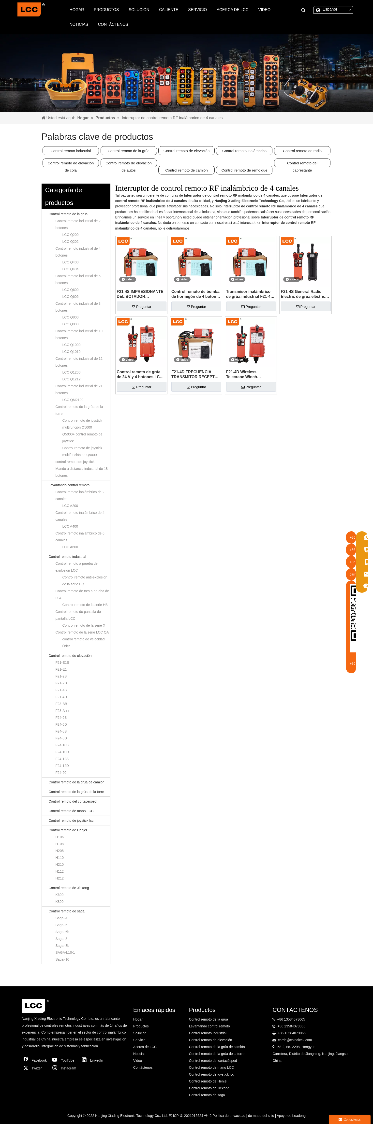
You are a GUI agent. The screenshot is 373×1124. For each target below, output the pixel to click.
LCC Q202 (70, 242)
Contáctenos (143, 1067)
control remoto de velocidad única (83, 642)
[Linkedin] (93, 1060)
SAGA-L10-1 (65, 952)
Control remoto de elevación (187, 151)
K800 (60, 902)
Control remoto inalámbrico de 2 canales (80, 495)
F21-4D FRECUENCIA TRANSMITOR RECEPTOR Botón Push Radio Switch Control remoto (195, 374)
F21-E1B (62, 662)
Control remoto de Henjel (68, 830)
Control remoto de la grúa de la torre (79, 410)
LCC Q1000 (71, 345)
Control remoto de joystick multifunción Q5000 (82, 423)
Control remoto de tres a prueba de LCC (82, 594)
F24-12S (62, 759)
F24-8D (61, 738)
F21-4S (61, 690)
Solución (140, 1033)
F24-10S (62, 745)
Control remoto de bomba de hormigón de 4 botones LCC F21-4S (196, 294)
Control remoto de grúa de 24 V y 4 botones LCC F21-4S (140, 374)
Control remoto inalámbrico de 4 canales (80, 516)
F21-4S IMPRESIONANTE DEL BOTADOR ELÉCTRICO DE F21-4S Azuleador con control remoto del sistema (140, 294)
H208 (60, 851)
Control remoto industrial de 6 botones (78, 279)
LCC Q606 (70, 297)
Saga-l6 (61, 925)
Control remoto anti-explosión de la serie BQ (84, 580)
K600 (60, 895)
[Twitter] (35, 1068)
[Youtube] (64, 1060)
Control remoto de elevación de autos (128, 164)
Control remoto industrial (71, 151)
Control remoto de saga (67, 911)
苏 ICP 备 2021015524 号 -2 (191, 1116)
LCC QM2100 (73, 400)
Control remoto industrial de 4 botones (78, 251)
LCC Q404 (70, 269)
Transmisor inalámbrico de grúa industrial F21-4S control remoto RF (249, 294)
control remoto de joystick (75, 462)
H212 (60, 878)
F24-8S (61, 731)
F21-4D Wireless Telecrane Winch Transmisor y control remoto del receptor (245, 374)
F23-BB (61, 704)
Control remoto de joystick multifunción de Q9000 (82, 451)
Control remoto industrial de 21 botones (79, 389)
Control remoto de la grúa (128, 151)
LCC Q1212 (71, 379)
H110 (60, 858)
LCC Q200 (70, 235)
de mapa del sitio (261, 1116)
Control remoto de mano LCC (71, 811)
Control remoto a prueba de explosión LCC (77, 567)
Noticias (139, 1054)
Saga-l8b (62, 946)
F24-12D (62, 766)
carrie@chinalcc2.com (295, 1040)
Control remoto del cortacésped (73, 801)
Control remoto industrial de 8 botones (78, 307)
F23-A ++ (63, 711)
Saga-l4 (61, 918)
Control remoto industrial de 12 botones (79, 362)
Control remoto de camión (186, 170)
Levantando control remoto (69, 485)
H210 (60, 864)
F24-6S (61, 718)
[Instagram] (64, 1068)
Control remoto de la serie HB (85, 605)
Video (137, 1061)
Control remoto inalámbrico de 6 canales (80, 536)
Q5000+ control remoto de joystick (82, 437)
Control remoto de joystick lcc (71, 820)
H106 (60, 837)
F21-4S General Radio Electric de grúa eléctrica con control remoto (304, 294)
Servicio (139, 1040)
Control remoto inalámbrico (244, 151)
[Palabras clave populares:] (303, 10)
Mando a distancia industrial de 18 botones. (82, 472)
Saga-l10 (62, 959)
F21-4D (61, 697)
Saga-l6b (62, 932)
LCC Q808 (70, 324)
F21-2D (61, 683)
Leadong (299, 1116)
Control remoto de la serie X (83, 625)
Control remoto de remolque (245, 170)
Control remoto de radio (302, 151)
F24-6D (61, 724)
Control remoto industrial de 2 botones (78, 224)
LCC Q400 (70, 262)
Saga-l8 (61, 939)
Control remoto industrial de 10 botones (79, 334)
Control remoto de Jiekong (69, 888)
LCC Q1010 (71, 352)
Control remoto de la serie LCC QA (82, 632)
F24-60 (61, 773)
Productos (141, 1026)
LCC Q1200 (71, 372)
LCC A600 (70, 547)
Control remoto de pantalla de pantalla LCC (78, 615)
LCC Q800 (70, 317)
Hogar (138, 1019)
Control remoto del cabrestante (302, 164)
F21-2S (61, 676)
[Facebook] (35, 1060)
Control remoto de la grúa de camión (76, 782)
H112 (60, 871)
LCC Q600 (70, 290)
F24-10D (62, 752)
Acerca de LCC (145, 1047)
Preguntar (141, 306)
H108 (60, 844)
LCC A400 (70, 526)
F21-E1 (61, 669)
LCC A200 (70, 506)
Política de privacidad (229, 1116)
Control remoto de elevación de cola (71, 164)
